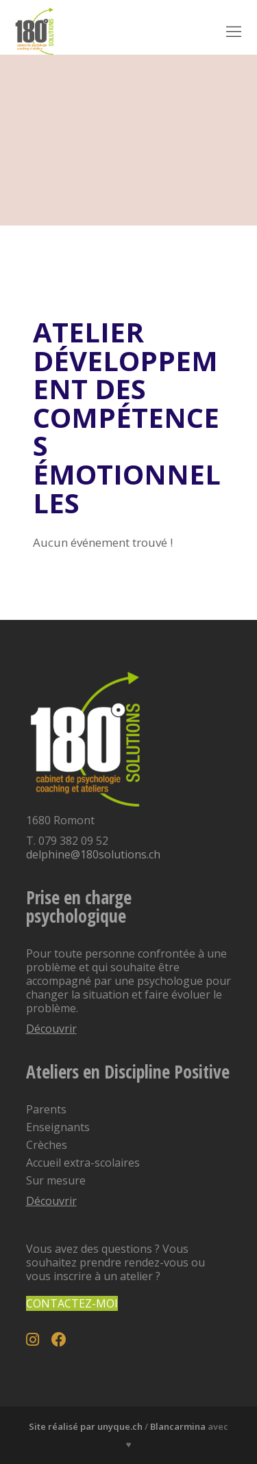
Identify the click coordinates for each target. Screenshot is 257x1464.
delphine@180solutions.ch (93, 854)
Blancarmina (178, 1426)
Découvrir (51, 1028)
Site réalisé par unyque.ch (86, 1426)
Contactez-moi (72, 1303)
